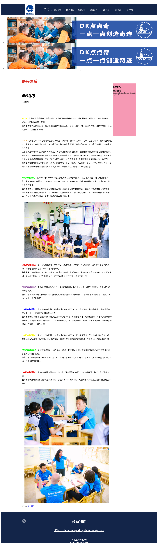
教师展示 (93, 12)
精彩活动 (106, 12)
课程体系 (81, 12)
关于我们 (130, 12)
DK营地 (118, 12)
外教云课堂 (69, 12)
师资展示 (31, 480)
